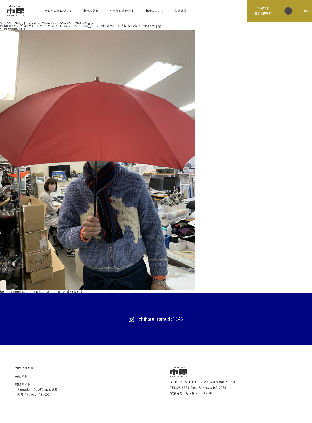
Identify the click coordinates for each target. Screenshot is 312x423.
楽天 (20, 394)
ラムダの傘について (58, 10)
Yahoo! (32, 394)
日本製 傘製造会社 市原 (15, 10)
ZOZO (45, 394)
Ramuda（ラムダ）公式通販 (37, 389)
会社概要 (21, 376)
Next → (24, 28)
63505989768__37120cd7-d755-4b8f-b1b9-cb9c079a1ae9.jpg (114, 25)
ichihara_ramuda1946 (160, 319)
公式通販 (180, 10)
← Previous (9, 28)
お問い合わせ (24, 368)
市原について (154, 10)
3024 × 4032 (53, 25)
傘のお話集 (91, 10)
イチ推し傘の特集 (121, 10)
